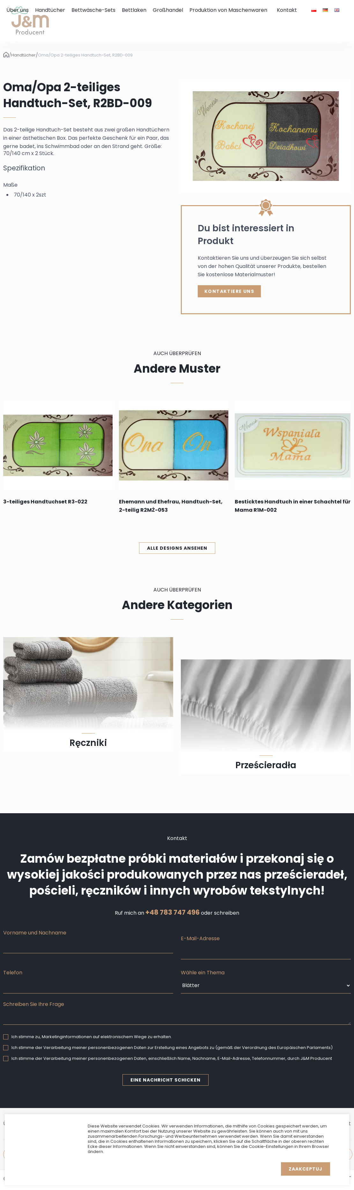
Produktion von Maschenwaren (228, 10)
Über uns (17, 10)
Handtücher (50, 10)
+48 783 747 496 (172, 912)
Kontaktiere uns (229, 291)
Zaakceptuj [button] (305, 1169)
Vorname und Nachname (34, 932)
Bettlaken (134, 10)
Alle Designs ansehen (177, 548)
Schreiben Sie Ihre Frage (33, 1004)
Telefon (12, 972)
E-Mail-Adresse (200, 938)
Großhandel (168, 10)
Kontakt (287, 10)
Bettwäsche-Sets (93, 10)
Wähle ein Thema (203, 972)
